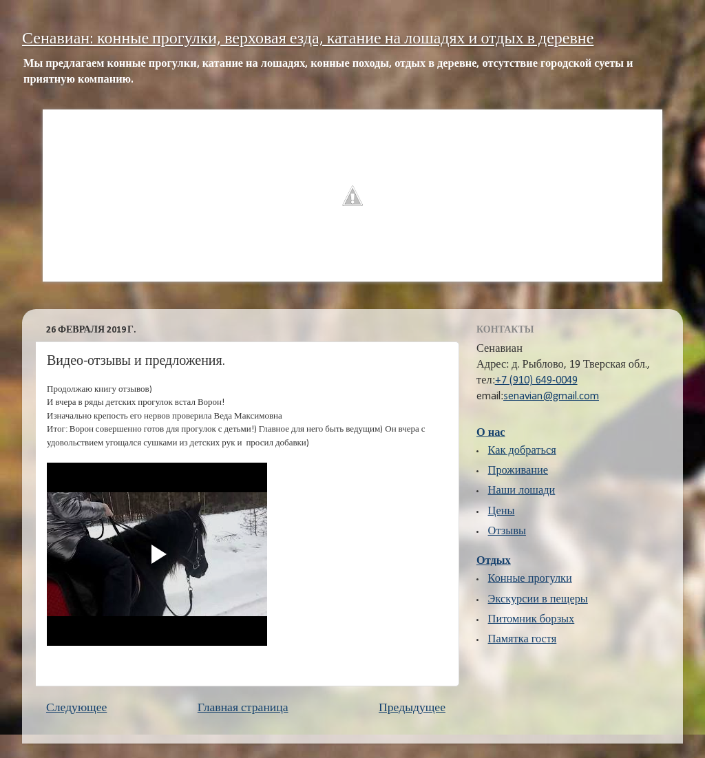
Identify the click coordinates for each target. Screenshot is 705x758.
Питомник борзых (531, 619)
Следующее (76, 708)
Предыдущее (412, 708)
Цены (501, 511)
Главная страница (243, 708)
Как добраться (522, 450)
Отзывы (507, 531)
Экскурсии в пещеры (538, 599)
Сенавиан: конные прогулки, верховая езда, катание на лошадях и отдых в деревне (307, 39)
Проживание (518, 470)
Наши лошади (522, 490)
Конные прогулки (530, 579)
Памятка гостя (522, 639)
